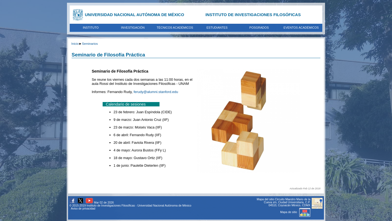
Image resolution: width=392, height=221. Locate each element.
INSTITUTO (91, 27)
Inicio (75, 43)
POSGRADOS (259, 27)
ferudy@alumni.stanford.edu (156, 92)
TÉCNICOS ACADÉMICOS (175, 27)
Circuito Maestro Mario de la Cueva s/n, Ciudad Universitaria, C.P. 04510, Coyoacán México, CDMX (287, 202)
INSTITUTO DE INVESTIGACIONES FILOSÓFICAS (253, 14)
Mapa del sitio (265, 199)
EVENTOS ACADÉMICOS (301, 27)
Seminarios (90, 43)
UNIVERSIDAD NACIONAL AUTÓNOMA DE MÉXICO (134, 14)
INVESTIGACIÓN (133, 27)
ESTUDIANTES (216, 27)
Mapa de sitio (295, 212)
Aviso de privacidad (83, 208)
